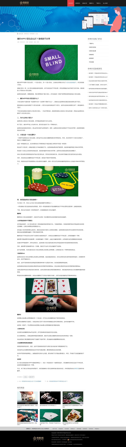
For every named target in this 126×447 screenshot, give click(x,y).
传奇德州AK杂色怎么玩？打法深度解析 (31, 381)
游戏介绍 (84, 3)
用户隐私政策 (64, 442)
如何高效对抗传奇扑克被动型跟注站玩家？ (99, 100)
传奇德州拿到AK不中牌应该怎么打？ (58, 381)
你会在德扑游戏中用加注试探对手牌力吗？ (99, 81)
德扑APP (31, 377)
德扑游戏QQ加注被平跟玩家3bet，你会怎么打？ (99, 96)
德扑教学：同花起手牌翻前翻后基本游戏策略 (99, 104)
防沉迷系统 (54, 442)
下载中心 (98, 3)
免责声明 (59, 442)
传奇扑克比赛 (92, 51)
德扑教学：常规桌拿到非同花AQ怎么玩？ (99, 73)
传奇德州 (32, 33)
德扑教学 (91, 58)
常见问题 (91, 62)
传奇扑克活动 (92, 47)
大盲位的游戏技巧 (71, 82)
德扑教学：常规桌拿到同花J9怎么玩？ (98, 77)
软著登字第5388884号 (65, 437)
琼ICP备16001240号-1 (56, 439)
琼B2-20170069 (85, 437)
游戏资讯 (91, 54)
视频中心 (91, 3)
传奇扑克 (26, 33)
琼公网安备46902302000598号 (75, 439)
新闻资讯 (77, 3)
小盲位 (25, 377)
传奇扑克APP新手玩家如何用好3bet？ (98, 92)
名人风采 (105, 3)
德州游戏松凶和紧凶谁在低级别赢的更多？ (99, 88)
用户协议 (70, 442)
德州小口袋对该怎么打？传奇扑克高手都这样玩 (99, 108)
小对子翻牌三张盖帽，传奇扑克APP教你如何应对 (99, 84)
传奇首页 (71, 3)
